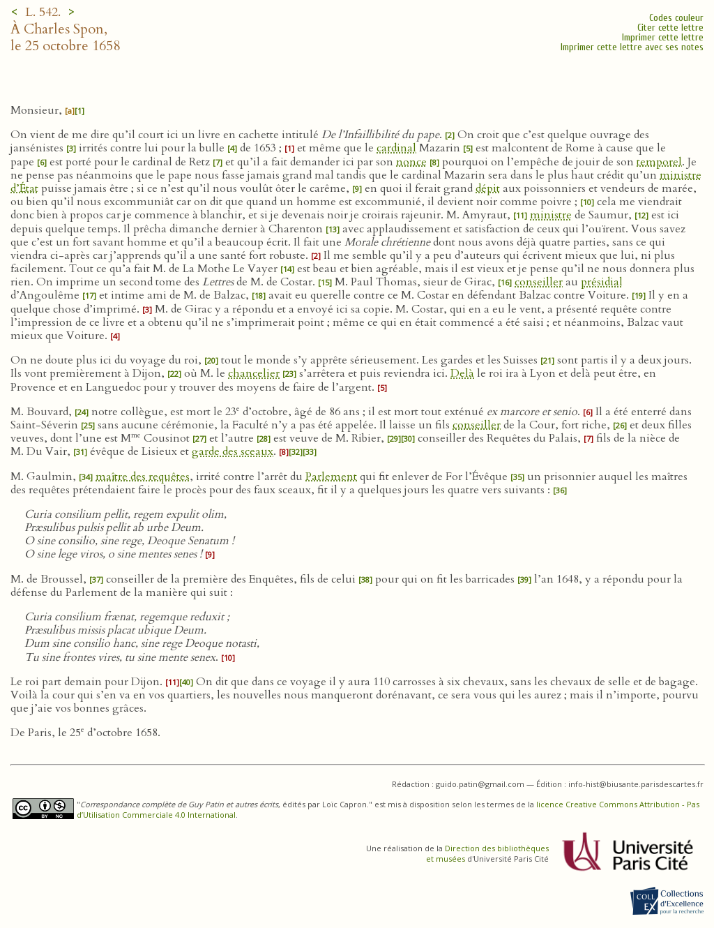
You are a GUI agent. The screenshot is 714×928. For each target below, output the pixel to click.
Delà (462, 373)
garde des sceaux (232, 451)
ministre (551, 215)
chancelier (254, 373)
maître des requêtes (143, 476)
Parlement (331, 476)
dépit (488, 188)
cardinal (396, 148)
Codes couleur (676, 18)
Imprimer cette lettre (663, 37)
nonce (411, 162)
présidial (602, 282)
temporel (659, 162)
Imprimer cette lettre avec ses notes (632, 47)
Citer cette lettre (670, 27)
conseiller (539, 282)
